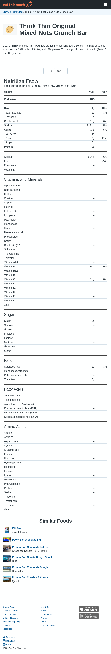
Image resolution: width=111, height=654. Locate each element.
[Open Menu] (105, 4)
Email (7, 644)
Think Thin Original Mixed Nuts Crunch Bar (53, 29)
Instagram (9, 640)
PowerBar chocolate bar (26, 540)
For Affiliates (46, 614)
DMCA (44, 621)
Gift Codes (7, 625)
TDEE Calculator (10, 614)
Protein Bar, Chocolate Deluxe (30, 547)
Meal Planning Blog (11, 621)
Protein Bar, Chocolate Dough (30, 567)
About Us (45, 607)
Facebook (9, 637)
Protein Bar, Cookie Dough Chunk (32, 557)
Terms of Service (48, 625)
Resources (7, 629)
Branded (18, 12)
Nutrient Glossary (10, 618)
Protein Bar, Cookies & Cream (30, 577)
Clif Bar (16, 528)
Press (43, 611)
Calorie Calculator (11, 611)
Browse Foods (9, 607)
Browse (7, 12)
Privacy (44, 618)
